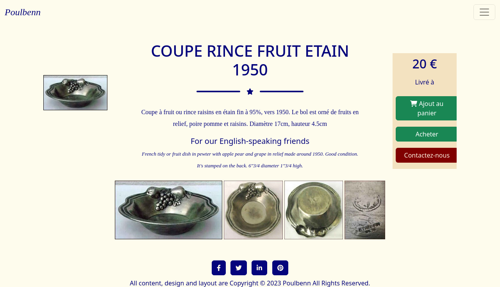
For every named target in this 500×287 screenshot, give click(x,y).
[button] (219, 267)
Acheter (427, 134)
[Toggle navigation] (484, 12)
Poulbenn (23, 12)
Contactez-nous (427, 155)
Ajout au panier (426, 108)
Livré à (424, 82)
